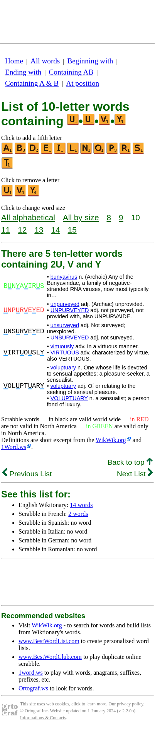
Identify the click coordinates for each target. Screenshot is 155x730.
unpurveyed (65, 304)
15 (72, 229)
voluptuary (63, 367)
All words (45, 61)
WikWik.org (111, 440)
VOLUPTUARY (69, 398)
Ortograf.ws (33, 688)
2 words (78, 514)
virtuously (62, 346)
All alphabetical (28, 217)
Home (14, 61)
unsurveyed (65, 325)
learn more (96, 704)
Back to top (130, 462)
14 (55, 229)
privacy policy (130, 704)
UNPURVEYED (70, 310)
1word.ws (31, 672)
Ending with (23, 72)
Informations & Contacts (43, 717)
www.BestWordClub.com (50, 657)
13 (38, 229)
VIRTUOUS (65, 352)
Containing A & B (32, 83)
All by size (81, 217)
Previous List (27, 474)
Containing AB (71, 72)
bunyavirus (64, 277)
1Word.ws (13, 447)
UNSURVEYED (70, 337)
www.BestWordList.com (49, 641)
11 (5, 229)
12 (22, 229)
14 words (81, 505)
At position (82, 83)
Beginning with (90, 61)
